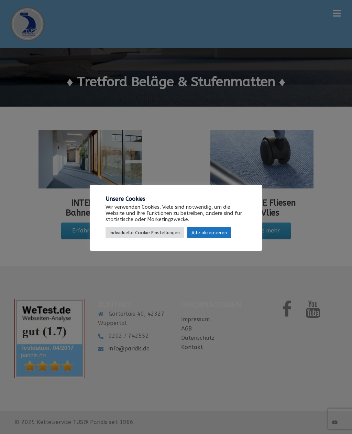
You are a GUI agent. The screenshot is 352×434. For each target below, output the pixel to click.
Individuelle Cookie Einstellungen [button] (145, 232)
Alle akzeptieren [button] (209, 232)
